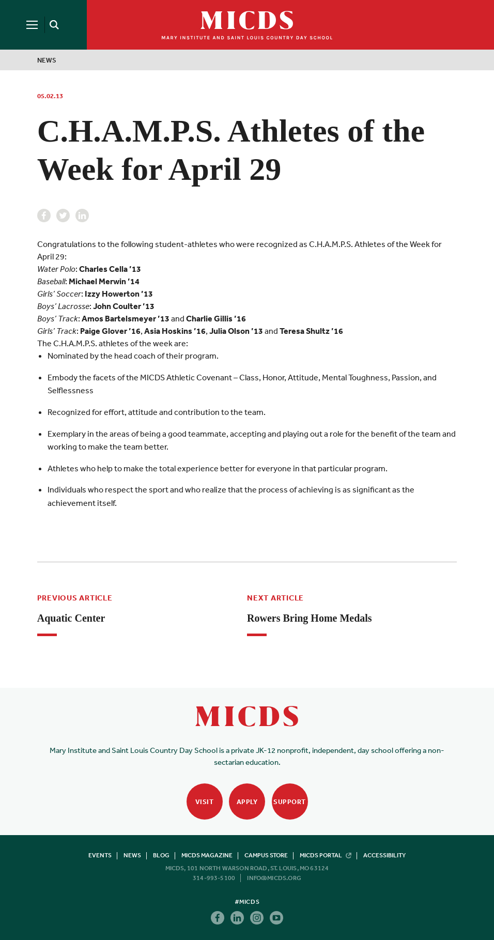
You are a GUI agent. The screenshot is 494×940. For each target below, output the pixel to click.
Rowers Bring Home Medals (309, 618)
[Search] (52, 25)
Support (289, 801)
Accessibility (384, 855)
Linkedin (82, 215)
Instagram (257, 917)
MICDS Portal (325, 855)
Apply (247, 801)
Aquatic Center (71, 618)
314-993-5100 (214, 878)
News (47, 60)
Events (100, 855)
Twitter (63, 215)
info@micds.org (274, 878)
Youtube (276, 917)
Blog (161, 855)
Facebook (44, 215)
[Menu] (32, 24)
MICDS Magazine (207, 855)
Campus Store (266, 855)
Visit (204, 801)
